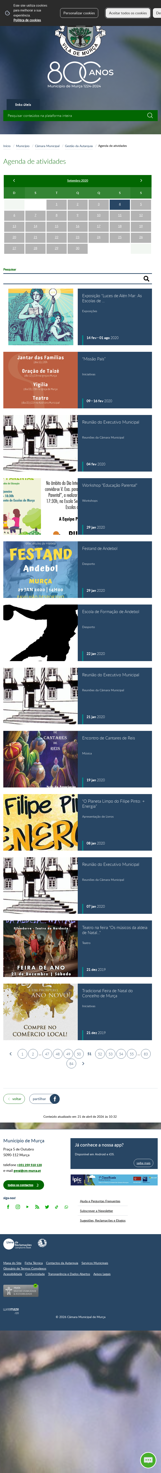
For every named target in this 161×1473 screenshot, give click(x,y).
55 (132, 1054)
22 (56, 237)
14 (35, 226)
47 (47, 1054)
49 (68, 1054)
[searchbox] (80, 115)
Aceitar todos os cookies (128, 13)
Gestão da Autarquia (79, 146)
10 (98, 215)
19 (141, 226)
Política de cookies (27, 20)
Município (23, 146)
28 (35, 248)
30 (77, 248)
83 (146, 1054)
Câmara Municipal (47, 146)
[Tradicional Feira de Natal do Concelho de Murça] (77, 1012)
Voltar (16, 1098)
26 (141, 237)
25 (120, 237)
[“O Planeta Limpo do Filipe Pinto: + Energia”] (77, 822)
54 (121, 1054)
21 (35, 237)
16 (77, 226)
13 (14, 226)
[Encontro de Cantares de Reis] (77, 759)
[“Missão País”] (77, 380)
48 (58, 1054)
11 (120, 215)
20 (14, 237)
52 (100, 1054)
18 (120, 226)
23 (77, 237)
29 (56, 248)
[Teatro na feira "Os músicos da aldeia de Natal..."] (77, 948)
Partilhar (39, 1098)
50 (79, 1054)
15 (56, 226)
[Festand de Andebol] (77, 569)
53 (111, 1054)
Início (7, 146)
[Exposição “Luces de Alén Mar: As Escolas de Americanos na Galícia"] (77, 317)
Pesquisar (9, 269)
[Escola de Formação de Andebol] (77, 633)
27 (14, 248)
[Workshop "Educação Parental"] (77, 506)
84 (71, 1063)
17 (98, 226)
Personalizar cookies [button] (79, 13)
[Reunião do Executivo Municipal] (77, 443)
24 (98, 237)
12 (141, 215)
